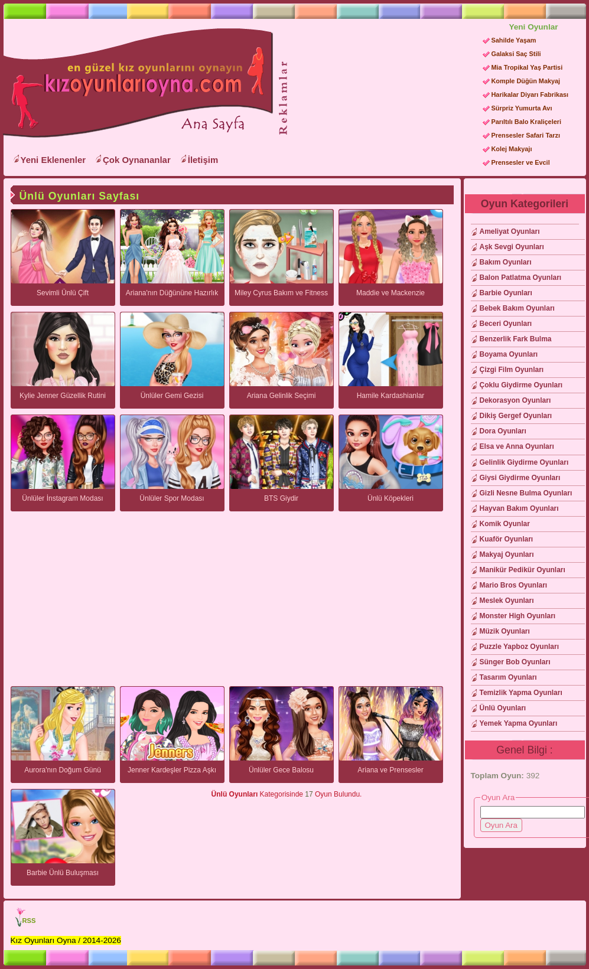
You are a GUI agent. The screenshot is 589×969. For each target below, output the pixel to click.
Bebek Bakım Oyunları (517, 308)
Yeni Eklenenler (53, 160)
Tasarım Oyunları (508, 677)
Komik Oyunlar (505, 524)
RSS (29, 920)
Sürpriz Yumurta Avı (522, 108)
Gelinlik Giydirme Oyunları (524, 462)
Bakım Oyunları (506, 262)
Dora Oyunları (503, 431)
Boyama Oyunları (509, 354)
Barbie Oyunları (506, 293)
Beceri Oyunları (506, 323)
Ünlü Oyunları (503, 708)
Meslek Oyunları (507, 600)
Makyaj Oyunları (507, 554)
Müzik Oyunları (505, 631)
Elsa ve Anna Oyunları (517, 446)
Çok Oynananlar (137, 160)
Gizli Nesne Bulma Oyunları (526, 493)
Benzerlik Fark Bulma (516, 339)
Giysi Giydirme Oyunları (520, 478)
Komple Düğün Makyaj (526, 80)
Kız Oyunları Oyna (136, 83)
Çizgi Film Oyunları (512, 370)
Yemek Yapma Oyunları (519, 723)
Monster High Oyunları (518, 616)
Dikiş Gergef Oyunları (516, 416)
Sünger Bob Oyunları (515, 662)
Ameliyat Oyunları (510, 231)
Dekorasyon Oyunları (515, 400)
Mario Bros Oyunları (514, 585)
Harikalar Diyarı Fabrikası (530, 94)
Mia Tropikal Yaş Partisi (527, 67)
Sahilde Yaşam (514, 40)
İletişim (203, 160)
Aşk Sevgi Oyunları (512, 247)
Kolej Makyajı (512, 148)
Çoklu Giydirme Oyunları (521, 385)
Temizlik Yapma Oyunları (521, 693)
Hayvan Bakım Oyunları (519, 508)
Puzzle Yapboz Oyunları (519, 646)
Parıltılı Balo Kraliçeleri (526, 121)
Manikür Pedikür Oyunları (522, 570)
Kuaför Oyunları (506, 539)
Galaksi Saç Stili (516, 53)
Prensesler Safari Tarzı (526, 135)
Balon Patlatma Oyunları (521, 277)
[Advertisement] (346, 124)
